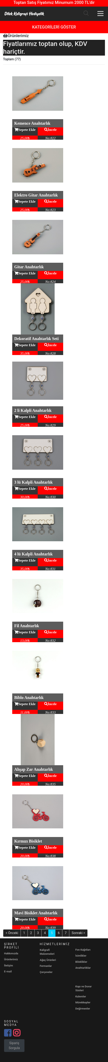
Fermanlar (46, 965)
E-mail (8, 971)
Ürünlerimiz (11, 959)
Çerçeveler (46, 972)
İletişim (8, 965)
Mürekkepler (82, 1002)
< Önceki (12, 933)
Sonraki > (78, 933)
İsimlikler (80, 955)
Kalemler (80, 996)
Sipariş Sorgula (14, 1045)
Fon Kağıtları (82, 949)
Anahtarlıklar (83, 967)
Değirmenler (82, 1008)
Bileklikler (81, 961)
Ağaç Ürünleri (48, 960)
